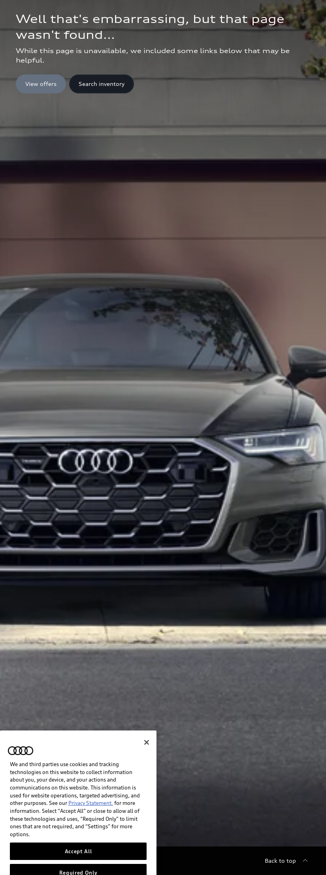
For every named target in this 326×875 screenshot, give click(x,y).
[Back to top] (287, 860)
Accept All (78, 865)
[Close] (146, 756)
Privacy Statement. (90, 817)
